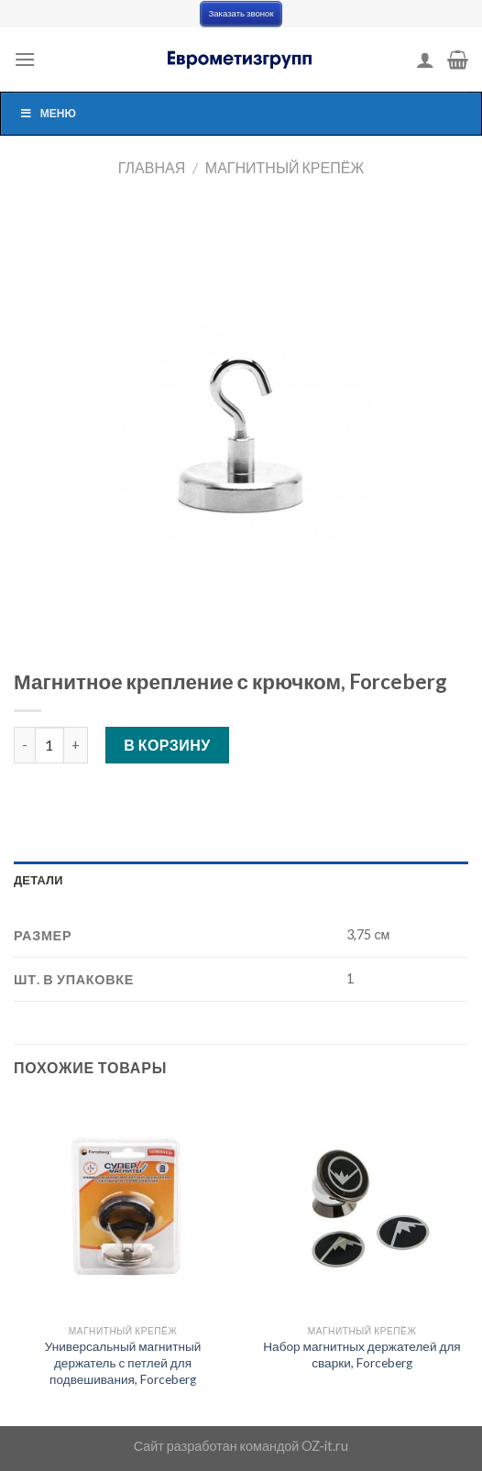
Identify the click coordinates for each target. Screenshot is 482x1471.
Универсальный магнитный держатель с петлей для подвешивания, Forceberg (123, 1362)
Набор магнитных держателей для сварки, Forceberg (361, 1354)
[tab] (241, 880)
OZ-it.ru (324, 1446)
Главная (151, 167)
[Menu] (25, 59)
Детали (38, 880)
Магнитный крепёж (284, 167)
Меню (47, 113)
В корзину (167, 744)
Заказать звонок (240, 13)
